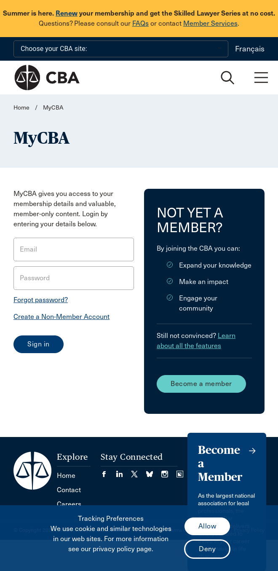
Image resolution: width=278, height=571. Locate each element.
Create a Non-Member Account (61, 317)
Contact (69, 490)
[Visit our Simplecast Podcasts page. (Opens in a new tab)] (179, 471)
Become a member (201, 384)
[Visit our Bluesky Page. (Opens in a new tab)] (153, 471)
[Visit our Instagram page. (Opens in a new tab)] (168, 471)
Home (21, 107)
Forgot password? (40, 300)
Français (250, 49)
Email (28, 249)
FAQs (140, 23)
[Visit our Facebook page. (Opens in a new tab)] (108, 471)
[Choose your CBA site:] (120, 48)
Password (35, 278)
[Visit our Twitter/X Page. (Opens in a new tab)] (138, 471)
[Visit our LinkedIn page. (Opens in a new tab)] (123, 471)
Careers (69, 504)
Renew (67, 13)
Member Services (210, 23)
